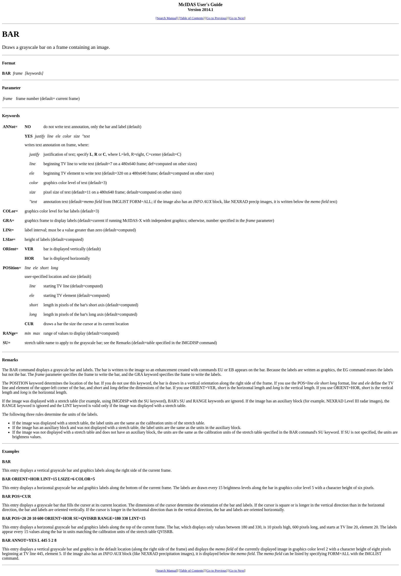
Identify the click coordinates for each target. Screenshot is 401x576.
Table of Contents (191, 18)
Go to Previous (216, 18)
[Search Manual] (167, 18)
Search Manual (167, 570)
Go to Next (236, 18)
